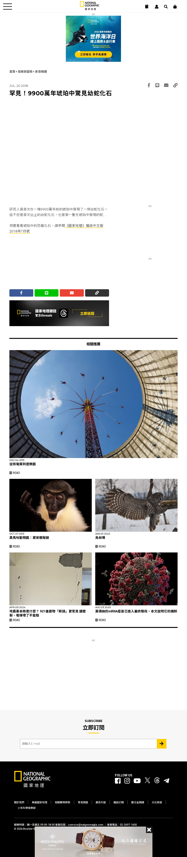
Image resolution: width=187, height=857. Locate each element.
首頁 (12, 71)
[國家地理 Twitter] (147, 781)
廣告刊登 (101, 802)
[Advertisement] (37, 262)
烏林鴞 (100, 538)
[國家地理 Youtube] (137, 781)
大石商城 (157, 802)
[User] (156, 6)
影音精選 (41, 71)
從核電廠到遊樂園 (22, 464)
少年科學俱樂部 (27, 807)
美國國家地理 (39, 802)
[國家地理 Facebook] (118, 781)
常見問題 (83, 802)
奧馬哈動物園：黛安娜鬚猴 (29, 538)
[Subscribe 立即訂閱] (161, 744)
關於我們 (19, 802)
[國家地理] (90, 9)
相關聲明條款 (62, 802)
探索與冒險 (25, 71)
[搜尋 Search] (166, 6)
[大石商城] (175, 6)
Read (14, 473)
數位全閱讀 (137, 802)
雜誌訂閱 (118, 802)
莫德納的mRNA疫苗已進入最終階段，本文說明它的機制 (136, 611)
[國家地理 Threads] (157, 781)
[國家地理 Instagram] (127, 781)
